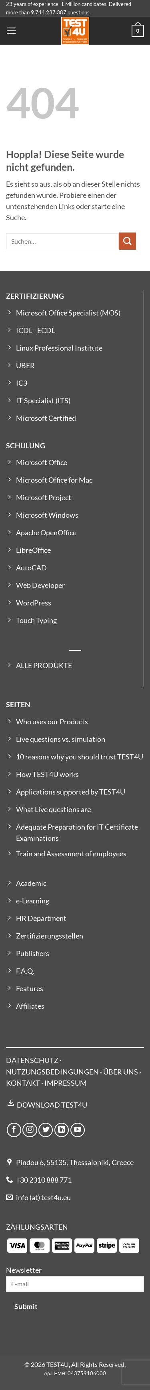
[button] (11, 30)
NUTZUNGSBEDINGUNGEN (52, 1072)
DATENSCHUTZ (32, 1060)
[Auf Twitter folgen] (45, 1130)
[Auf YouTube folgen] (77, 1130)
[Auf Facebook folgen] (14, 1130)
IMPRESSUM (65, 1083)
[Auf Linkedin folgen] (61, 1130)
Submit (26, 1306)
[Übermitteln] (127, 241)
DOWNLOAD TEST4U (52, 1105)
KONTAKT (23, 1083)
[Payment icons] (73, 1245)
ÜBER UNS (120, 1072)
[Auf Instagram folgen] (29, 1130)
